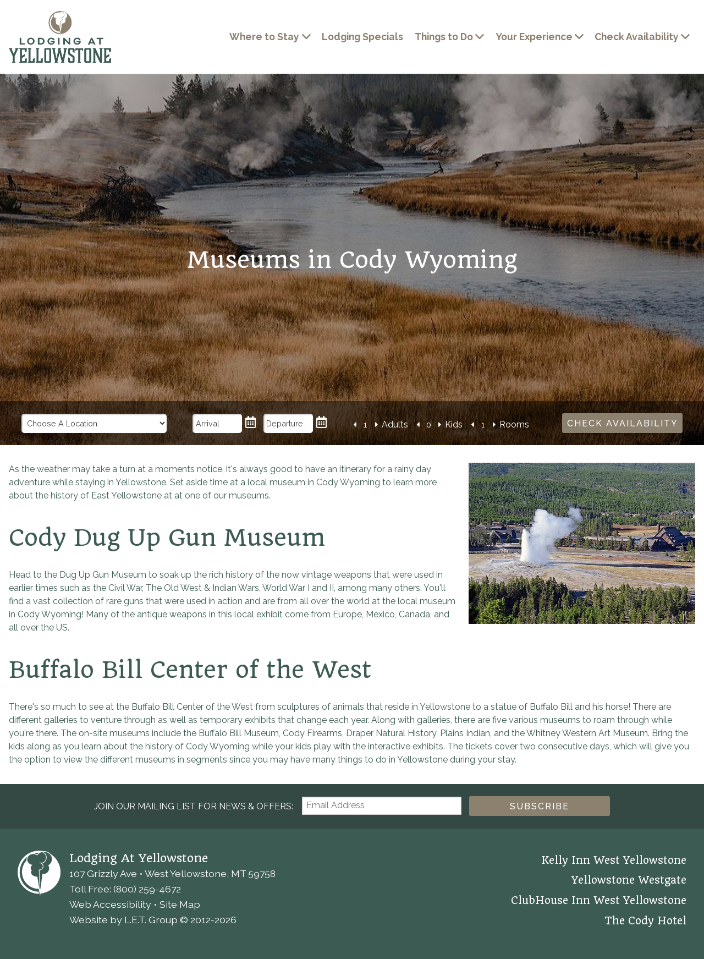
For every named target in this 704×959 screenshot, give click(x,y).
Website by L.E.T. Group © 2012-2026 (153, 919)
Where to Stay (264, 36)
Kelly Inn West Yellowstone (613, 860)
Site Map (180, 904)
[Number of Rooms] (482, 425)
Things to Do (444, 36)
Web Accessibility (110, 904)
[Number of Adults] (365, 425)
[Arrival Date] (217, 423)
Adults (395, 424)
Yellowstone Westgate (628, 880)
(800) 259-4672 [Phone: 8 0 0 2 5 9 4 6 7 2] (147, 889)
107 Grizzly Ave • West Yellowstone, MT (172, 873)
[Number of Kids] (428, 425)
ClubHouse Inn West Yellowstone (598, 901)
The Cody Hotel (645, 921)
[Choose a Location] (94, 423)
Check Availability (637, 36)
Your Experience (534, 36)
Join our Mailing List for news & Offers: (193, 806)
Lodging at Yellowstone (60, 37)
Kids (454, 424)
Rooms (514, 424)
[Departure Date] (288, 423)
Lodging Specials (362, 36)
